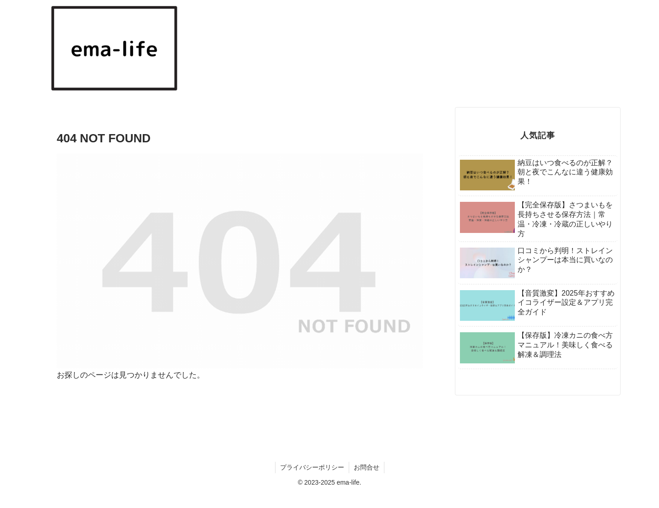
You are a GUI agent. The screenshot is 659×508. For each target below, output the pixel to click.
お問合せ (366, 467)
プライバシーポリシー (312, 467)
